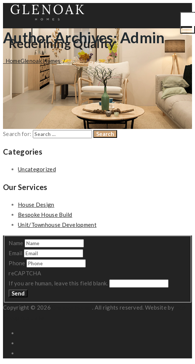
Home (32, 60)
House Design (36, 204)
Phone (17, 263)
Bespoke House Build (45, 214)
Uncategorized (37, 169)
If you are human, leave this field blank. (59, 283)
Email (16, 253)
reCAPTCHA (25, 273)
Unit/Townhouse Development (57, 224)
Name (17, 243)
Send (18, 293)
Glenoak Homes (72, 307)
